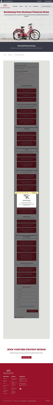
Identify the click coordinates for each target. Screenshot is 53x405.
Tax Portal (39, 1)
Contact (4, 388)
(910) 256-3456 (24, 385)
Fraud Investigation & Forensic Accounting (14, 383)
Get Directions (23, 383)
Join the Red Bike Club (8, 1)
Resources (10, 54)
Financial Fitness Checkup (19, 54)
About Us (5, 378)
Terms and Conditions (31, 400)
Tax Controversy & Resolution (14, 388)
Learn (4, 383)
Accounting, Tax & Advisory (14, 379)
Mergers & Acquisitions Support (13, 392)
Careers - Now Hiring (6, 386)
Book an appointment (46, 6)
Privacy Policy (23, 400)
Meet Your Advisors (5, 381)
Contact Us (35, 6)
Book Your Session (26, 357)
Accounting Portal (48, 1)
